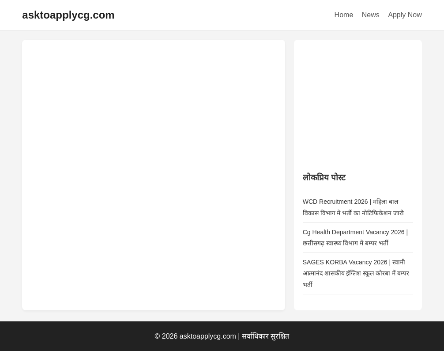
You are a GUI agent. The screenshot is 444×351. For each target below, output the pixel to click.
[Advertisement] (369, 104)
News (371, 15)
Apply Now (404, 15)
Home (344, 15)
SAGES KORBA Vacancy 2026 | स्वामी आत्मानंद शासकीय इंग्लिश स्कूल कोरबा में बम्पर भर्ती (356, 273)
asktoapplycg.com (68, 15)
